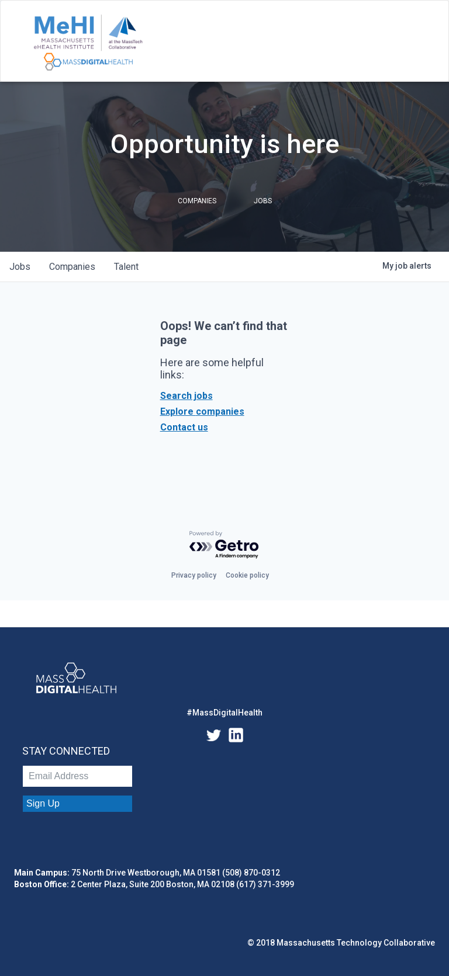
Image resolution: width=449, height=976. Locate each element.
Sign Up (43, 803)
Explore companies (202, 411)
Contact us (184, 427)
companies (72, 266)
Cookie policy (247, 575)
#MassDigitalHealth (224, 712)
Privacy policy (193, 575)
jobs (19, 266)
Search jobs (186, 395)
